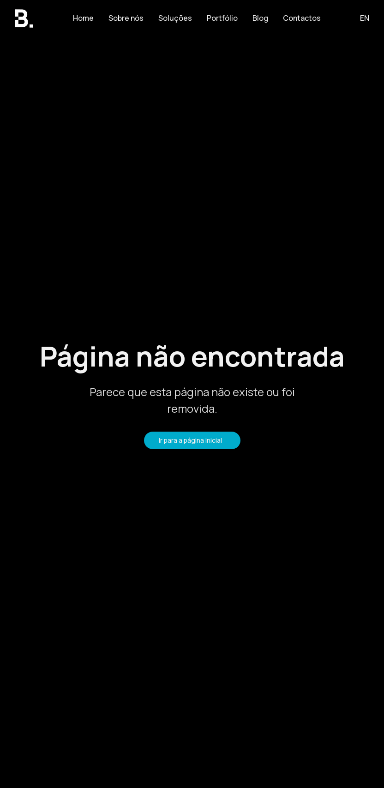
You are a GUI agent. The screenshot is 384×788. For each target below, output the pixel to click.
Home (83, 18)
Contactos (302, 18)
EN (364, 18)
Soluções (175, 18)
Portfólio (222, 18)
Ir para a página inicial (190, 440)
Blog (260, 18)
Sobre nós (126, 18)
